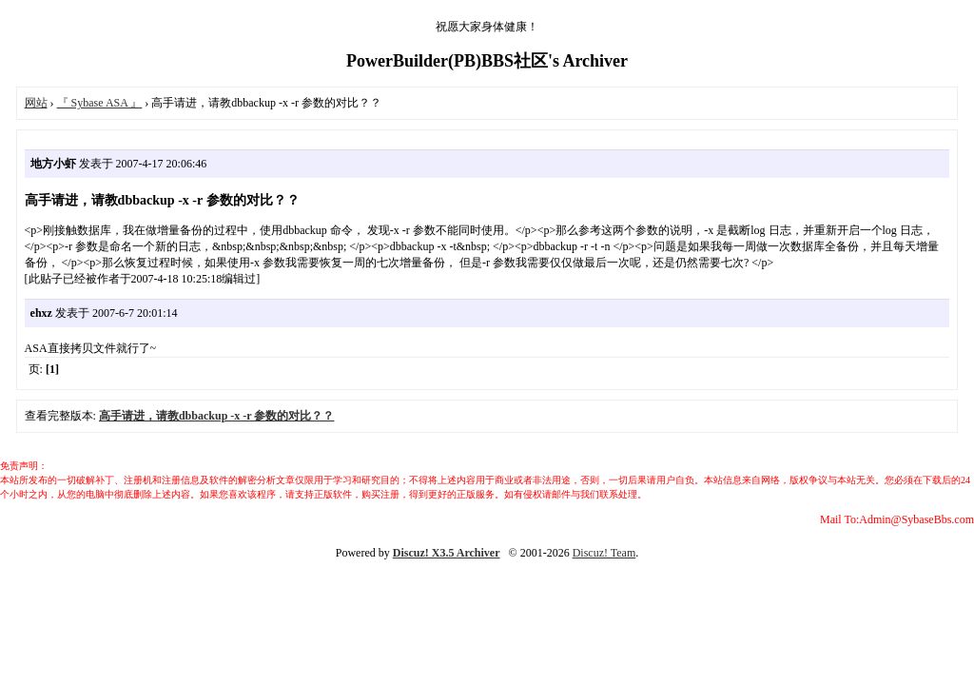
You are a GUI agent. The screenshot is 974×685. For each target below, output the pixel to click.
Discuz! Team (604, 552)
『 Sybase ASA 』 (100, 102)
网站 (36, 102)
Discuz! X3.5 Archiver (446, 552)
